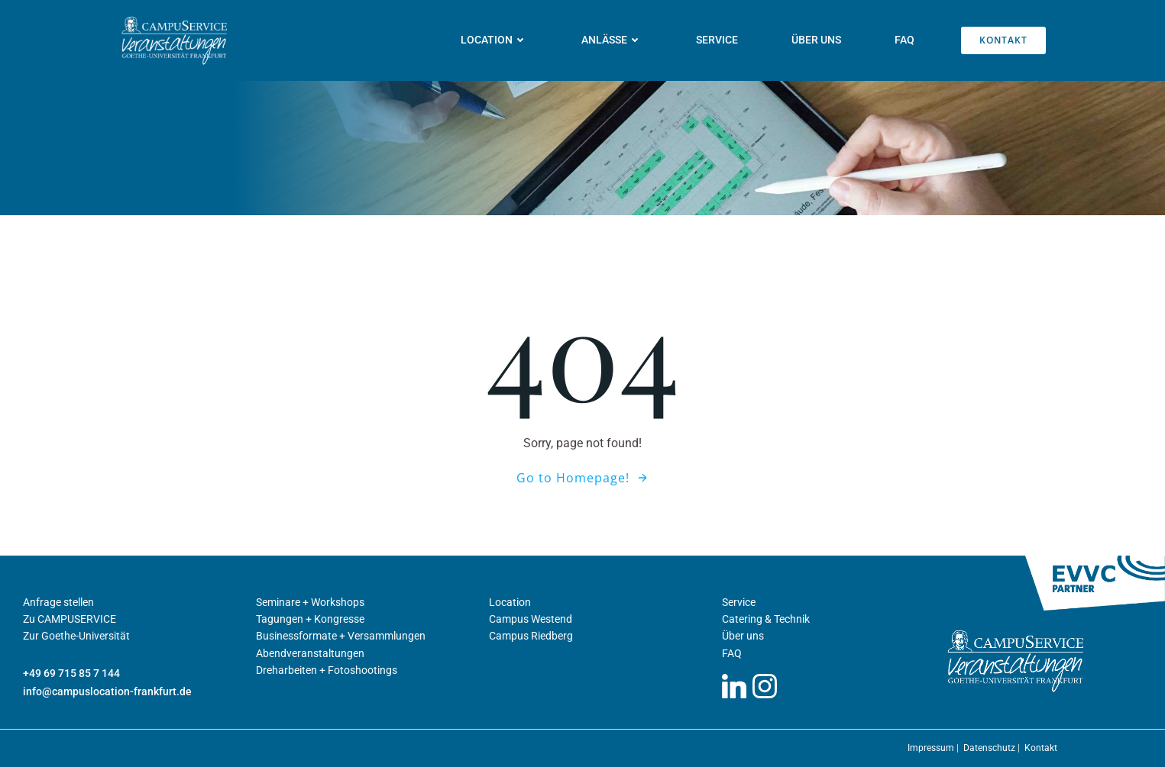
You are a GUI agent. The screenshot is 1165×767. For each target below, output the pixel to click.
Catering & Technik (766, 619)
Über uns (816, 40)
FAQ (904, 40)
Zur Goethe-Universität (76, 636)
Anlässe (611, 40)
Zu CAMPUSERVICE (69, 619)
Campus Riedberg (531, 636)
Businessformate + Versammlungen (341, 636)
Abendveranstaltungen (310, 653)
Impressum (932, 748)
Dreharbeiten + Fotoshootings (326, 670)
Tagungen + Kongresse (310, 619)
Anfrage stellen (58, 602)
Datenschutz (990, 748)
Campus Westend (530, 619)
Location (494, 40)
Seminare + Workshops (310, 602)
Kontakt (1040, 748)
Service (717, 40)
